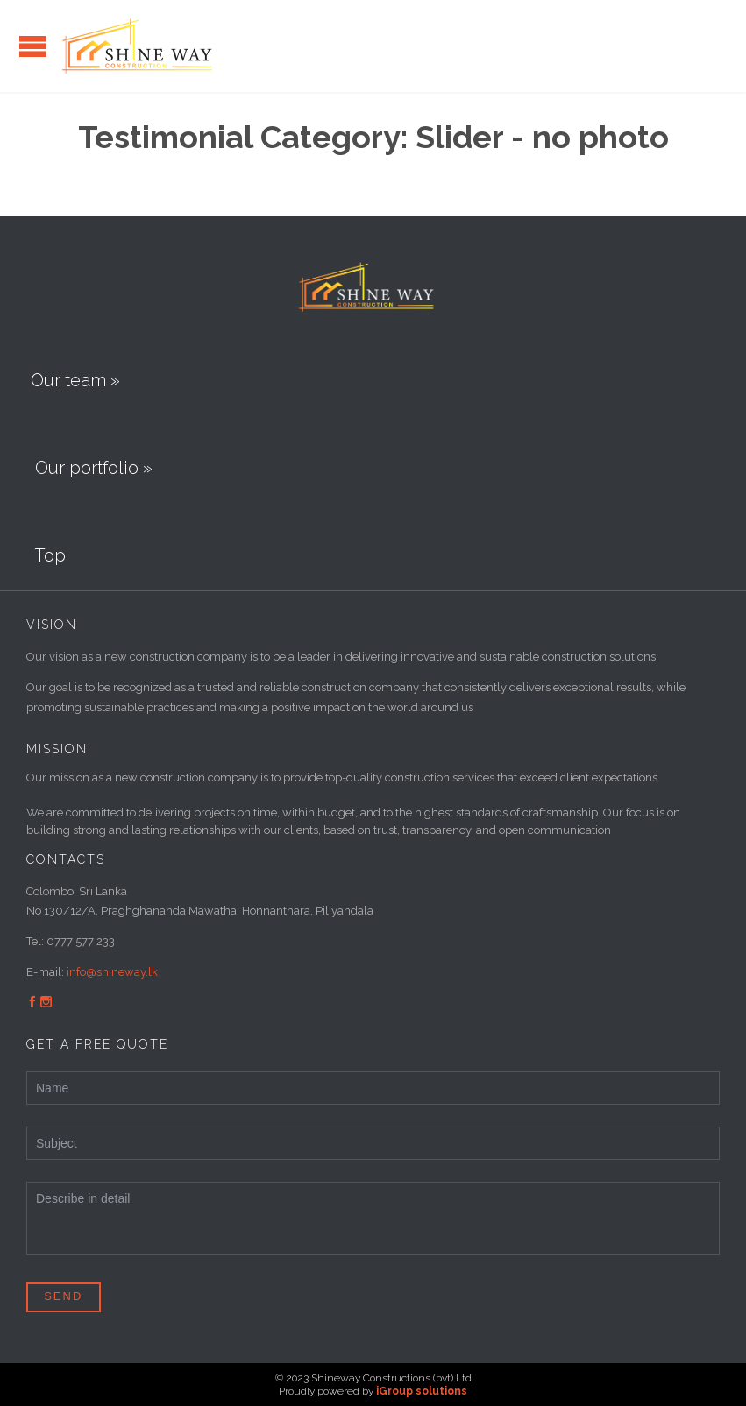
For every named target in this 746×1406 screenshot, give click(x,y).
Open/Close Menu (33, 46)
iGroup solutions (421, 1391)
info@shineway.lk (112, 972)
